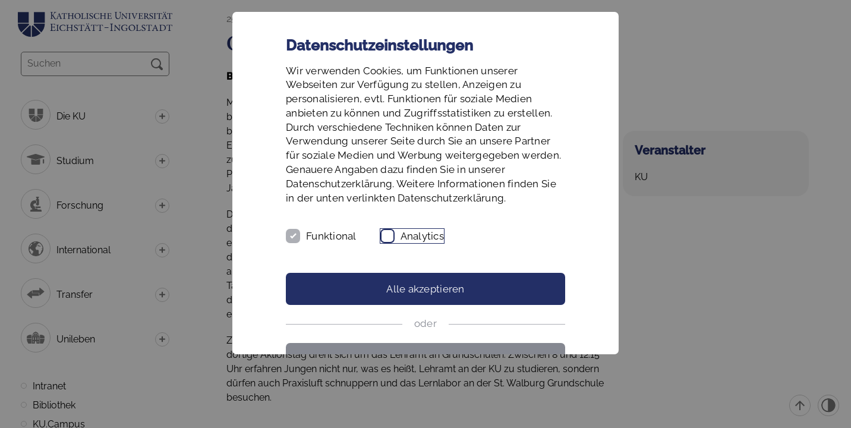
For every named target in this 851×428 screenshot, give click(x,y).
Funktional (331, 236)
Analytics (422, 236)
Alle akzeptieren (425, 289)
